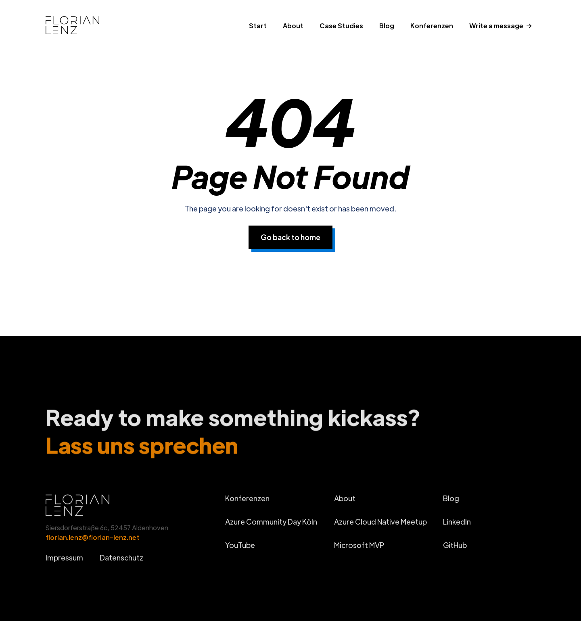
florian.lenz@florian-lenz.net (93, 541)
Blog (386, 25)
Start (258, 25)
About (293, 25)
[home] (86, 28)
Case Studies (341, 25)
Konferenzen (431, 25)
